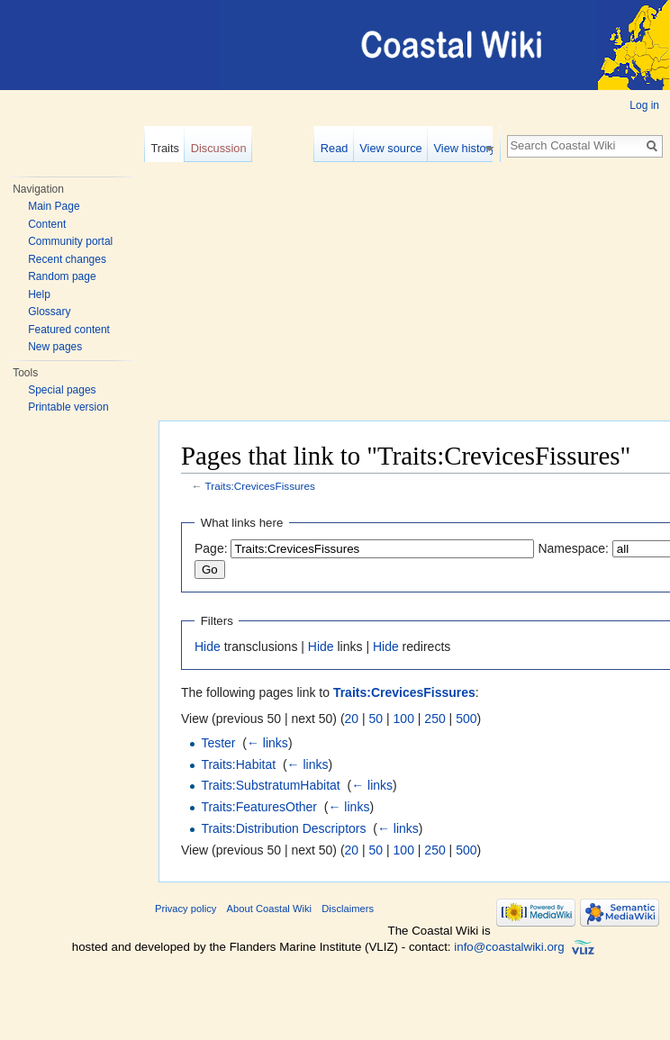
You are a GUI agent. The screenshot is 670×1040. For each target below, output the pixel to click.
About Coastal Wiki (269, 908)
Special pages (61, 390)
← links (267, 743)
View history (470, 148)
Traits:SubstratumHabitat (270, 785)
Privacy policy (185, 908)
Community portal (70, 241)
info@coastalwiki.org (509, 947)
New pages (55, 346)
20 (352, 718)
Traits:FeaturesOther (259, 807)
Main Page (53, 206)
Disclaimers (347, 908)
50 (376, 718)
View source (397, 148)
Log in (644, 105)
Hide (208, 646)
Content (47, 224)
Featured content (69, 329)
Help (39, 294)
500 (466, 718)
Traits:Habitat (238, 764)
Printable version (68, 407)
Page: (211, 548)
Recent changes (67, 259)
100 (404, 718)
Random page (61, 276)
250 (434, 718)
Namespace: (573, 548)
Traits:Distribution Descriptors (283, 828)
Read (340, 148)
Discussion (219, 148)
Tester (218, 743)
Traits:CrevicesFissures (260, 486)
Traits (164, 148)
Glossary (49, 311)
